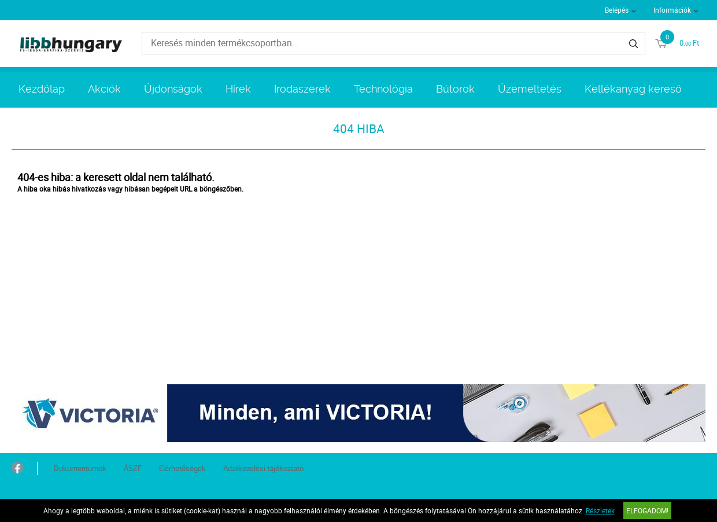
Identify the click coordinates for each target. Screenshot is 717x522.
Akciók (104, 89)
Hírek (238, 89)
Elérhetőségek (182, 468)
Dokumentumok (80, 468)
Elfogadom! (647, 510)
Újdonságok (173, 89)
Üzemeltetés (529, 89)
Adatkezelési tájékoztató (263, 468)
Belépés (617, 9)
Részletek (600, 510)
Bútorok (455, 89)
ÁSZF (133, 468)
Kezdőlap (42, 89)
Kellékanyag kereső (633, 89)
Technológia (383, 89)
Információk (672, 9)
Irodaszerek (302, 89)
